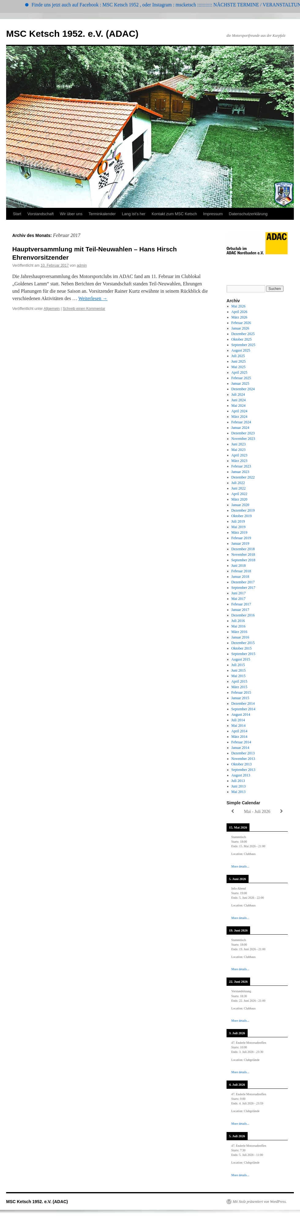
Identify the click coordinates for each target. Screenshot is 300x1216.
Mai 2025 (238, 367)
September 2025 (243, 345)
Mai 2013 (238, 792)
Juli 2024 (238, 394)
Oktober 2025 (241, 339)
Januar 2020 (240, 505)
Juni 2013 (238, 786)
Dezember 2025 (243, 334)
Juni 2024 (238, 400)
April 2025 (239, 372)
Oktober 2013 (241, 764)
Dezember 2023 (243, 433)
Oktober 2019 (241, 516)
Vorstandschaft (40, 214)
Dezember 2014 (243, 703)
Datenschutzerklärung (248, 214)
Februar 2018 (241, 571)
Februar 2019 (241, 538)
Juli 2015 (238, 665)
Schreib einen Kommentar (84, 309)
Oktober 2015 (241, 648)
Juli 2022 (238, 483)
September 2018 (243, 560)
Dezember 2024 (243, 389)
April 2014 (239, 731)
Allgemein (52, 309)
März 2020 (239, 499)
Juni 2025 (238, 361)
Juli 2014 (238, 720)
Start (17, 214)
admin (82, 265)
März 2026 (239, 317)
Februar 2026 (241, 323)
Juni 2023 (238, 444)
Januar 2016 (240, 637)
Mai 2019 (238, 527)
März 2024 (239, 416)
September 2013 (243, 770)
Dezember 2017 (243, 582)
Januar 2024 (240, 427)
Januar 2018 (240, 576)
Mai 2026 (238, 306)
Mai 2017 (238, 599)
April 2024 (239, 411)
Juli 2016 (238, 621)
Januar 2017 (240, 610)
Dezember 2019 (243, 510)
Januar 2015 (240, 698)
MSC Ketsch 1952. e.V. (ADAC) (72, 34)
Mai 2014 (238, 725)
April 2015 (239, 681)
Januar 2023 (240, 472)
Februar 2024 (241, 422)
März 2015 (239, 687)
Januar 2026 (240, 328)
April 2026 (239, 312)
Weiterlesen (92, 298)
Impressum (213, 214)
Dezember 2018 (243, 549)
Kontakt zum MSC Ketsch (174, 214)
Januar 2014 (240, 747)
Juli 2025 (238, 356)
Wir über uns (71, 214)
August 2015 (240, 659)
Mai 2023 (238, 450)
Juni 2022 (238, 488)
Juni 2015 (238, 670)
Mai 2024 (238, 405)
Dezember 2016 (243, 615)
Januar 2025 (240, 383)
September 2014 (243, 709)
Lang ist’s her (133, 214)
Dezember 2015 (243, 643)
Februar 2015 (241, 692)
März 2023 (239, 461)
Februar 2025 (241, 378)
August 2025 (240, 350)
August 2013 (240, 775)
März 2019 (239, 532)
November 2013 (243, 759)
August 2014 (240, 714)
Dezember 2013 (243, 753)
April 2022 (239, 494)
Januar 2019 (240, 543)
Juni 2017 (238, 593)
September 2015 (243, 654)
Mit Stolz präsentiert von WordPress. (260, 1201)
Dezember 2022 (243, 477)
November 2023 (243, 438)
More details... (240, 866)
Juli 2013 (238, 781)
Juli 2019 (238, 521)
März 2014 (239, 736)
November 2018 (243, 554)
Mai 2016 (238, 626)
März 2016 (239, 632)
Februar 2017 (241, 604)
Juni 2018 (238, 565)
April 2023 (239, 455)
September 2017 (243, 587)
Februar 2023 (241, 466)
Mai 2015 (238, 676)
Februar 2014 (241, 742)
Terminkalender (102, 214)
